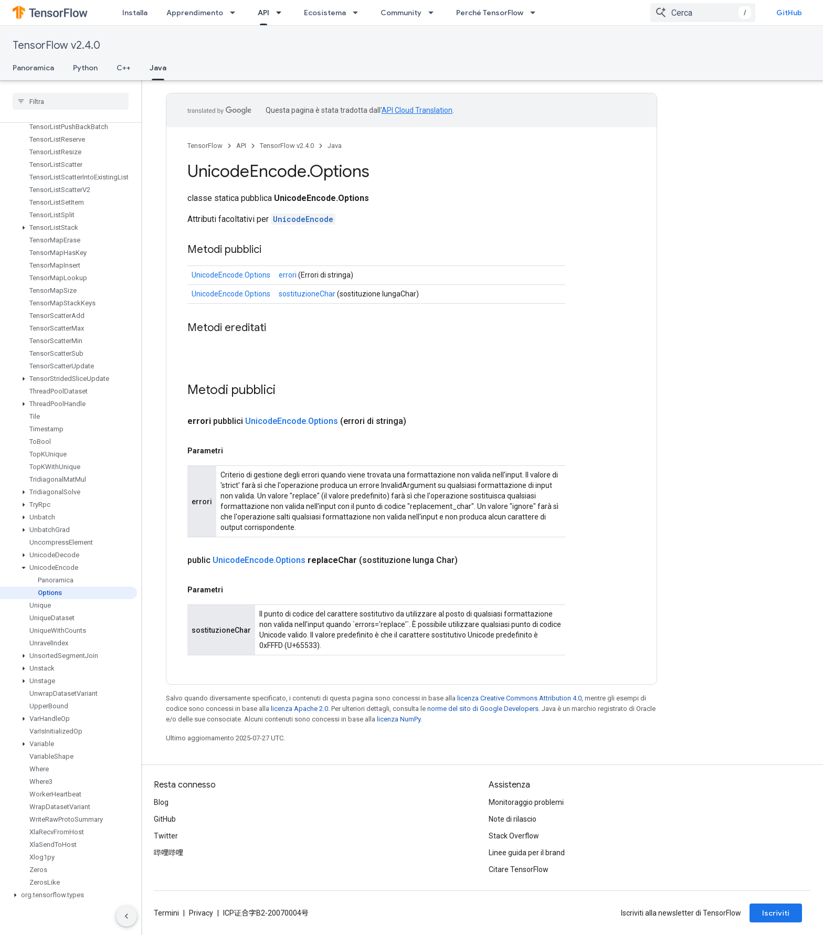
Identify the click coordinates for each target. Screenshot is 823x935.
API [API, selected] (263, 12)
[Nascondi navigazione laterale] (126, 916)
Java (335, 146)
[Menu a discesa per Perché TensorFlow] (535, 12)
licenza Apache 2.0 (299, 709)
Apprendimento (194, 12)
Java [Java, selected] (158, 67)
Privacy (201, 913)
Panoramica (33, 67)
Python (85, 67)
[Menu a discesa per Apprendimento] (235, 12)
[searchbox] (71, 101)
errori (288, 275)
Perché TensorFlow (489, 12)
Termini (166, 913)
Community (401, 12)
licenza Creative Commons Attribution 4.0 (519, 698)
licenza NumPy (398, 719)
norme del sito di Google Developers (483, 709)
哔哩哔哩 (168, 852)
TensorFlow (205, 146)
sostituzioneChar (307, 294)
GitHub (789, 12)
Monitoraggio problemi (526, 802)
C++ (124, 67)
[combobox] (702, 12)
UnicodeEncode (303, 219)
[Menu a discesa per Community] (434, 12)
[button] (68, 227)
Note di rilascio (512, 819)
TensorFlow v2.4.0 (56, 45)
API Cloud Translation (417, 110)
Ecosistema (325, 12)
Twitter (166, 836)
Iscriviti (775, 913)
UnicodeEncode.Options (231, 275)
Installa (134, 12)
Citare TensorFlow (518, 869)
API (241, 146)
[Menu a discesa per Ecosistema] (358, 12)
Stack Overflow (514, 836)
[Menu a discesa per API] (281, 12)
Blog (161, 802)
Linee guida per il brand (527, 852)
